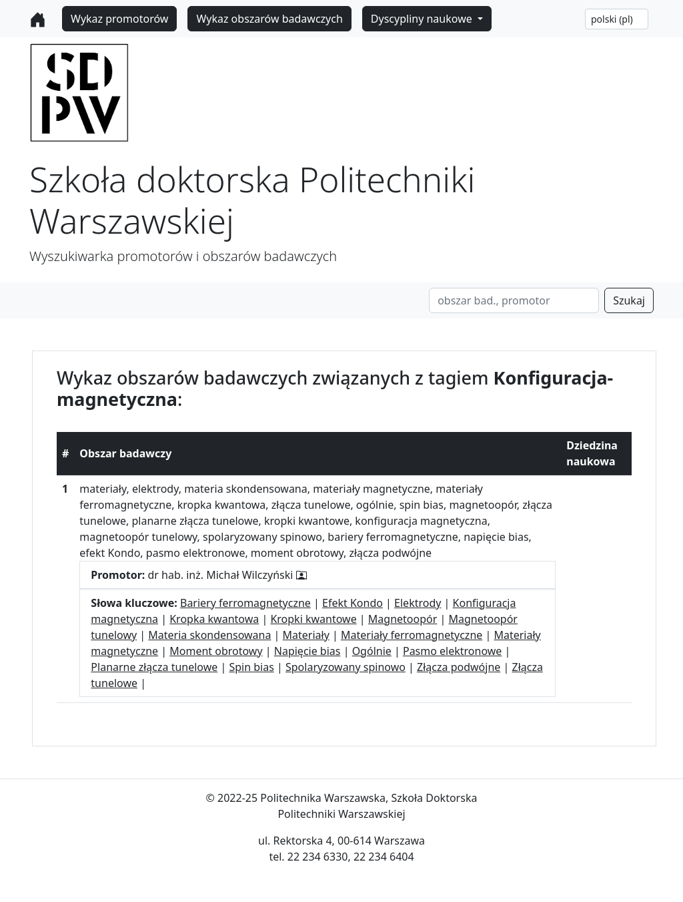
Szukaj (629, 300)
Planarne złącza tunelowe (154, 667)
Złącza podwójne (458, 667)
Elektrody (417, 603)
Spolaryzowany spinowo (345, 667)
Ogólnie (372, 651)
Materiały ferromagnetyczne (411, 635)
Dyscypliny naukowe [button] (423, 18)
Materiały (306, 635)
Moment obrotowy (215, 651)
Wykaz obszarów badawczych (269, 18)
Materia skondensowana (209, 635)
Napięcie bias (307, 651)
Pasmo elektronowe (452, 651)
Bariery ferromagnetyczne (245, 603)
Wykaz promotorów (119, 18)
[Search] (514, 300)
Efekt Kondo (352, 603)
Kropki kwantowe (313, 619)
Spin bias (251, 667)
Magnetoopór (403, 619)
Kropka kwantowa (214, 619)
